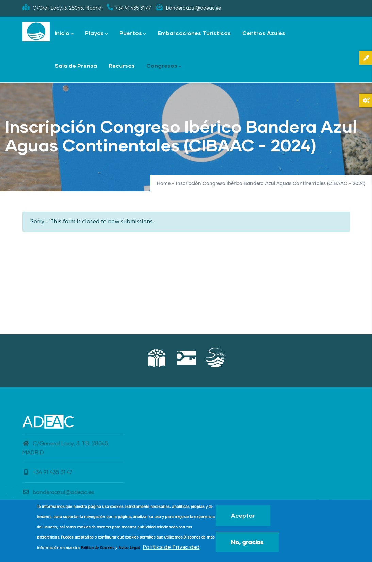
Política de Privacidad (171, 549)
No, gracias (247, 543)
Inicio (64, 33)
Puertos (132, 33)
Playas (96, 33)
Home (164, 183)
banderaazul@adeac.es (58, 492)
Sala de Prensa (76, 65)
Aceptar (243, 516)
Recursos (122, 65)
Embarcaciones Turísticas (194, 33)
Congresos (163, 66)
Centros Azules (263, 33)
